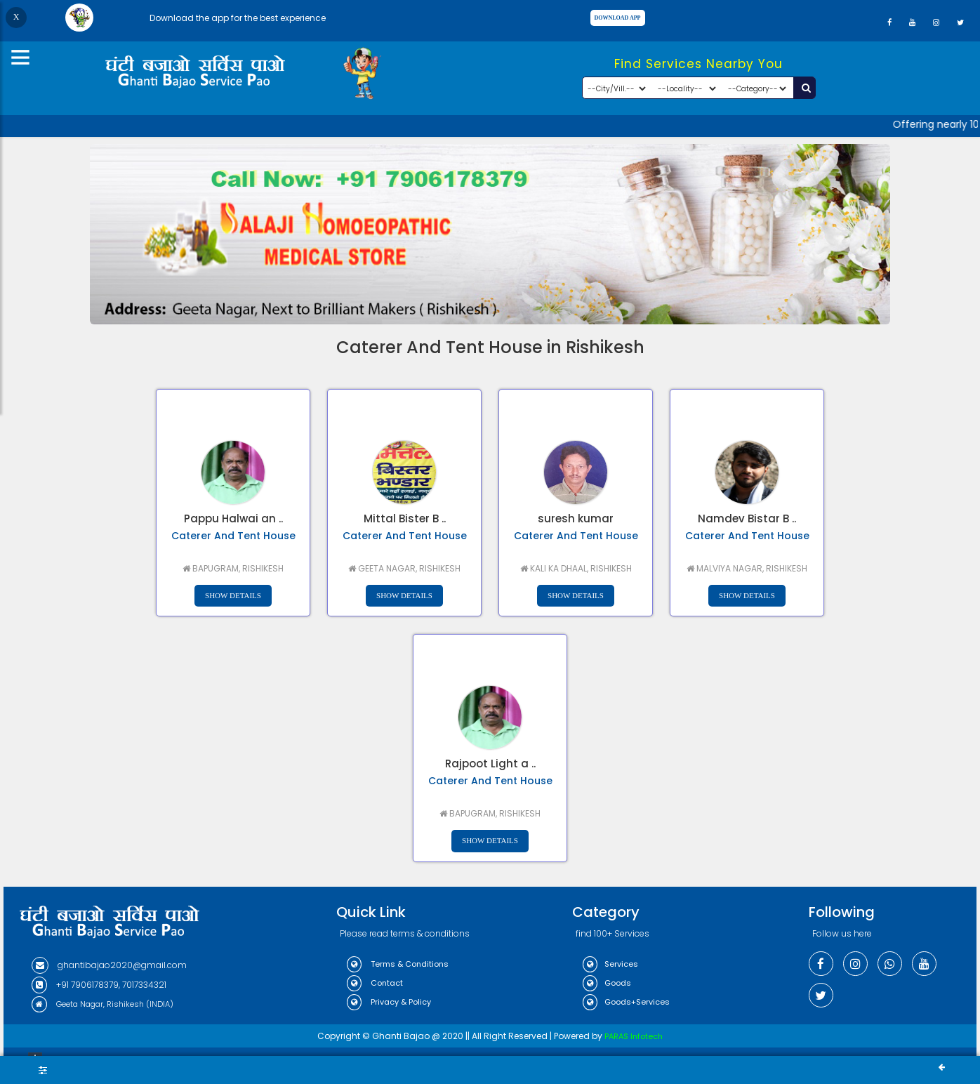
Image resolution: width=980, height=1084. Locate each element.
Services (610, 964)
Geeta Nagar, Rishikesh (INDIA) (102, 1004)
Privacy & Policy (389, 1001)
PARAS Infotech (633, 1036)
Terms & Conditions (398, 964)
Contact (375, 983)
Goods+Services (626, 1001)
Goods (607, 983)
